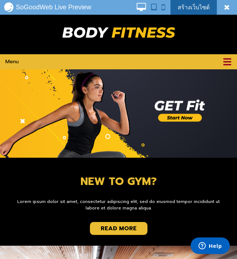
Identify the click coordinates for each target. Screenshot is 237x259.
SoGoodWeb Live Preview (47, 7)
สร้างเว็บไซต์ (194, 7)
